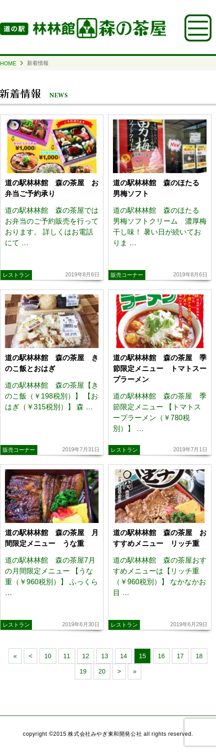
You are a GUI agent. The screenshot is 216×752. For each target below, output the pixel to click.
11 (67, 656)
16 (161, 656)
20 (102, 671)
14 (123, 656)
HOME (8, 63)
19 (83, 671)
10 (48, 656)
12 (86, 656)
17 (180, 656)
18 (199, 656)
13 (104, 656)
